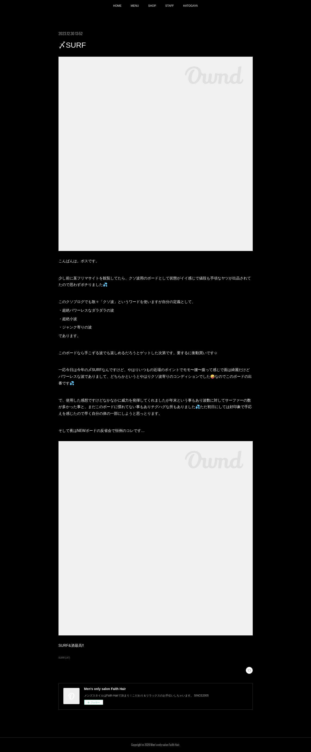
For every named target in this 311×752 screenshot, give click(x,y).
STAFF (169, 5)
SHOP (152, 5)
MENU (135, 5)
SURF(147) (64, 657)
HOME (117, 5)
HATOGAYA (190, 5)
